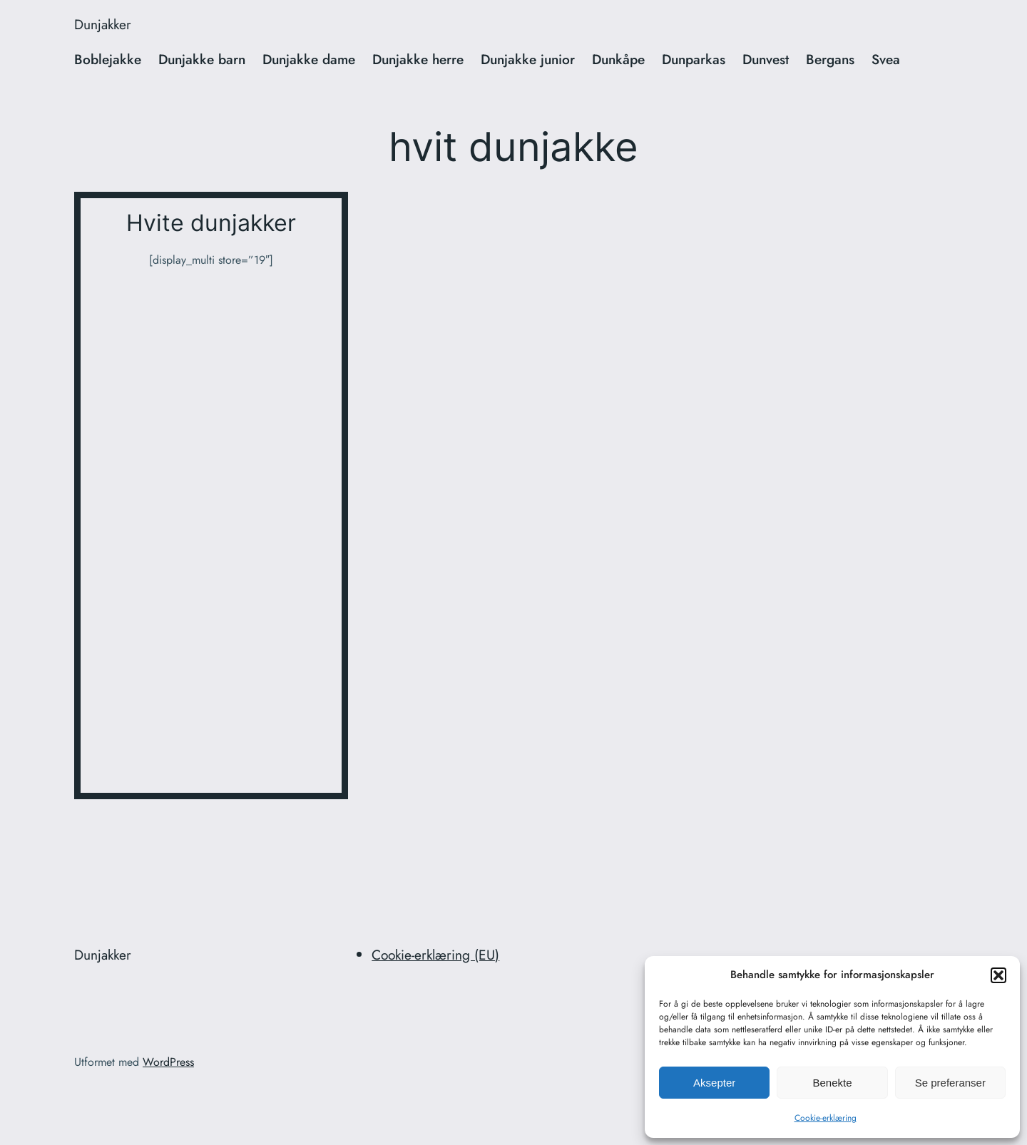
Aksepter (714, 1083)
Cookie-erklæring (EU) (435, 955)
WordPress (168, 1062)
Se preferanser (950, 1083)
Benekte (832, 1083)
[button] (998, 975)
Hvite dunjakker (211, 223)
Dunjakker (102, 24)
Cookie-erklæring (825, 1117)
